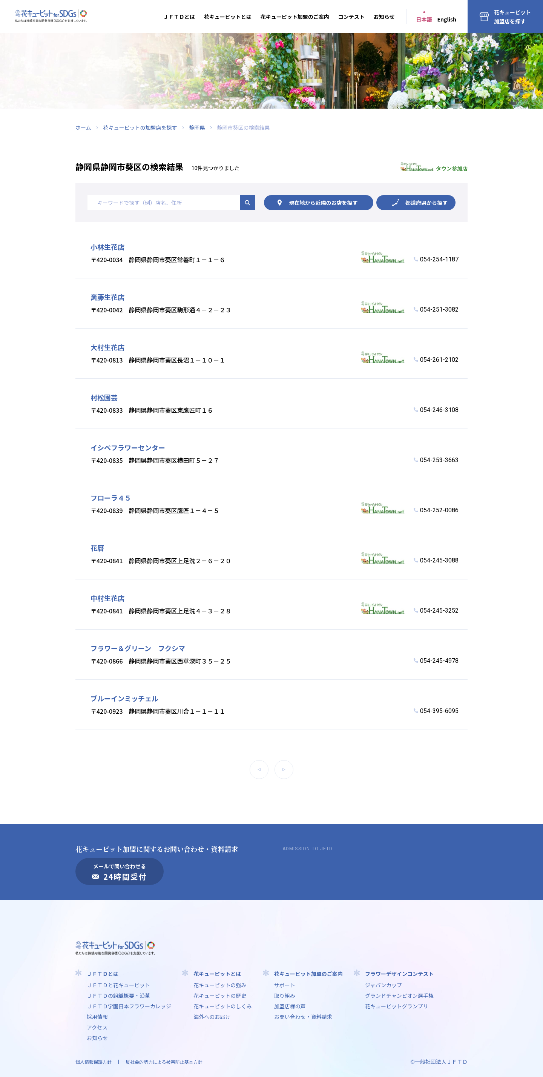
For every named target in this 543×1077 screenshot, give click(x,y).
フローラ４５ (110, 497)
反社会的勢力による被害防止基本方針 (164, 1062)
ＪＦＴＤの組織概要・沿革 (118, 995)
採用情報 (97, 1016)
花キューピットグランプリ (396, 1006)
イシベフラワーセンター (127, 447)
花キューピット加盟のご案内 (295, 16)
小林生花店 (107, 247)
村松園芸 (104, 397)
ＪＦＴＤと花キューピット (118, 985)
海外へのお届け (211, 1016)
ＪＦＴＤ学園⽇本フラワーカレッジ (129, 1006)
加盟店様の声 (290, 1006)
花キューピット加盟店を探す (512, 16)
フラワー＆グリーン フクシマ (137, 648)
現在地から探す (323, 202)
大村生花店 (107, 347)
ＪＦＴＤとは (179, 16)
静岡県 (197, 127)
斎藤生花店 (107, 297)
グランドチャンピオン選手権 (399, 995)
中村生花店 (107, 598)
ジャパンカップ (383, 985)
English (447, 19)
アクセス (97, 1027)
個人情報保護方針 (93, 1062)
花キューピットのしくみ (222, 1006)
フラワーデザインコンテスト (399, 973)
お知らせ (384, 16)
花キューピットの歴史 (219, 995)
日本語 (424, 19)
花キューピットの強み (219, 985)
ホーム (83, 127)
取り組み (284, 995)
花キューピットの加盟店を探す (140, 127)
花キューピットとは (228, 16)
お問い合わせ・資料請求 (303, 1016)
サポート (284, 985)
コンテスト (351, 16)
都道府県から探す (426, 202)
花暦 (97, 548)
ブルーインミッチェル (124, 698)
